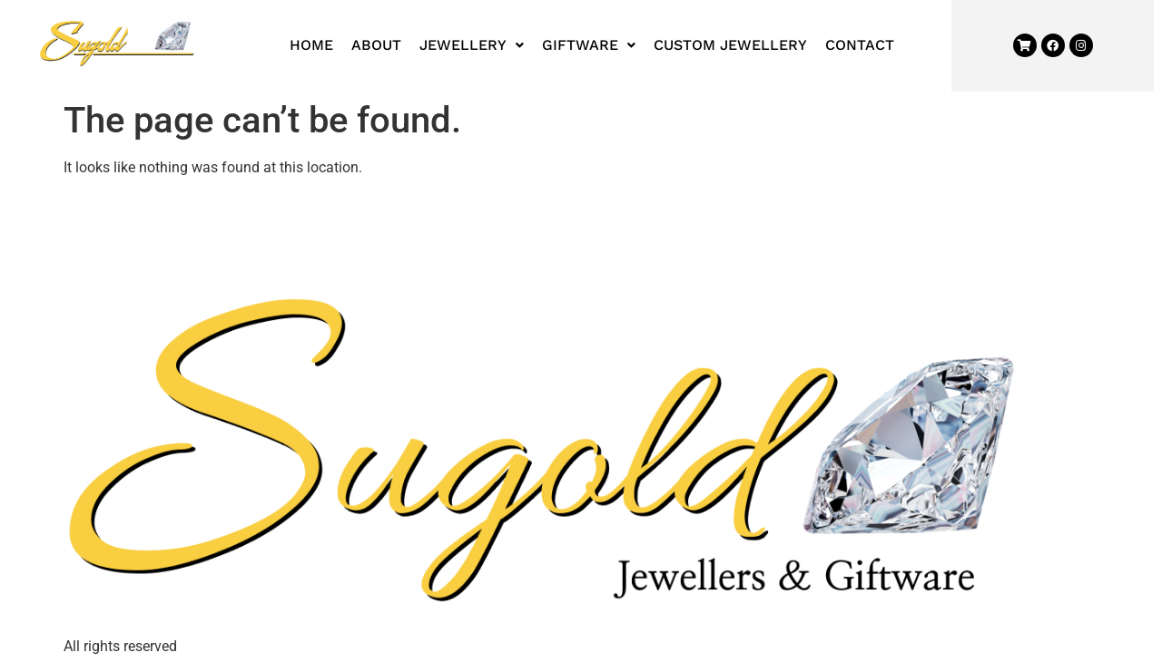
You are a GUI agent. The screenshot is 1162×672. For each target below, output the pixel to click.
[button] (471, 45)
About (376, 45)
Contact (859, 45)
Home (311, 45)
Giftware (588, 45)
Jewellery (471, 45)
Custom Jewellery (730, 45)
